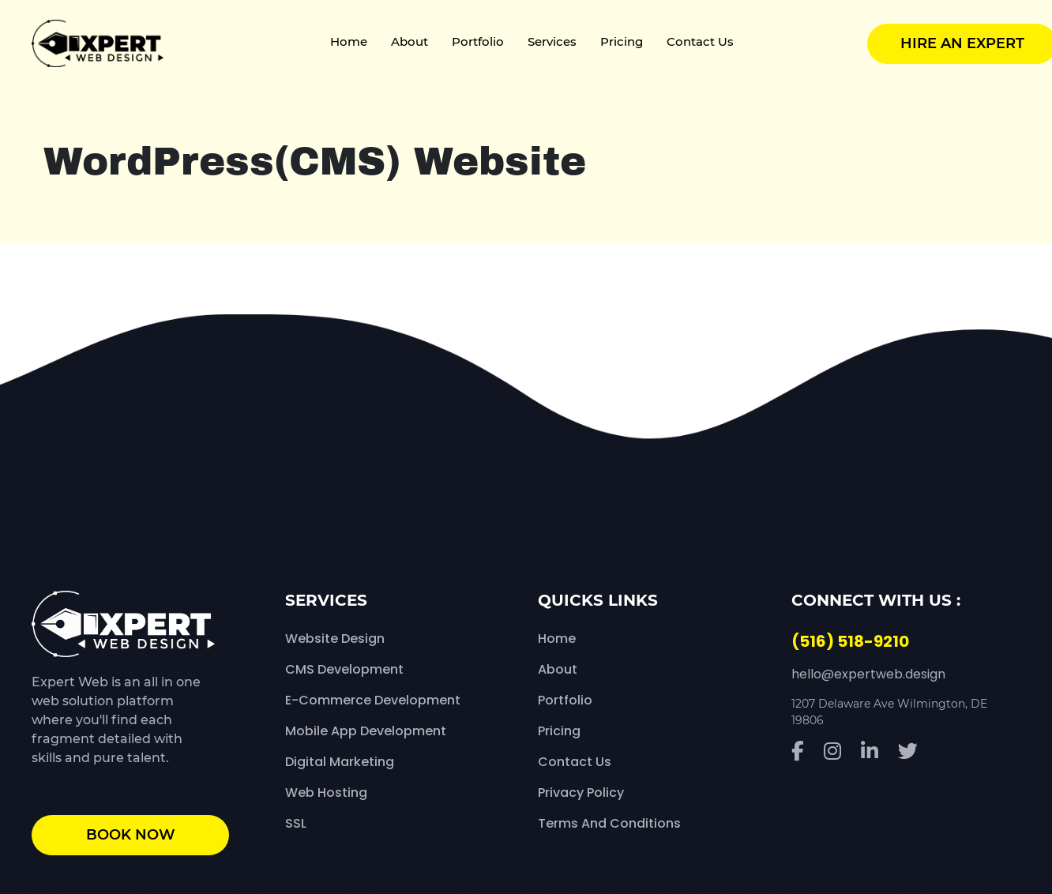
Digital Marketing (339, 762)
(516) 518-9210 (850, 641)
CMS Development (344, 669)
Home (348, 41)
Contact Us (700, 41)
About (409, 41)
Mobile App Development (365, 731)
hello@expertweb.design (868, 674)
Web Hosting (326, 792)
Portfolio (478, 41)
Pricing (621, 41)
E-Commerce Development (372, 700)
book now (130, 834)
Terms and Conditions (609, 823)
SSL (295, 823)
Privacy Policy (581, 792)
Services (552, 41)
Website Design (335, 638)
